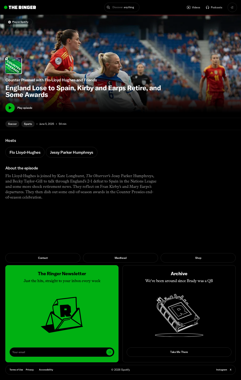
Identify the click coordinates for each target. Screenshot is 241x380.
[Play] (10, 107)
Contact (43, 258)
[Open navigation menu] (232, 7)
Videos (193, 7)
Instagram (221, 369)
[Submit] (109, 352)
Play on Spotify (18, 21)
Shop (198, 258)
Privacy (30, 369)
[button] (122, 7)
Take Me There (179, 352)
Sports (28, 123)
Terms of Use (16, 369)
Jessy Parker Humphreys (71, 152)
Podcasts (214, 7)
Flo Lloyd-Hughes (25, 152)
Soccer (12, 123)
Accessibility (46, 369)
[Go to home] (20, 7)
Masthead (121, 258)
